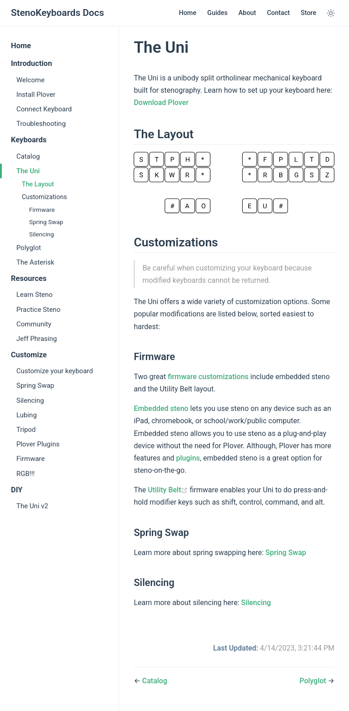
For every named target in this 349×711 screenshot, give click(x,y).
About (247, 13)
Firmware (42, 209)
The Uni (28, 171)
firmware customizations (208, 376)
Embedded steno (161, 408)
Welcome (30, 80)
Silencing (41, 234)
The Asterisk (35, 262)
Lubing (26, 415)
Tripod (26, 430)
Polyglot (28, 248)
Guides (217, 13)
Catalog (28, 156)
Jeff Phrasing (36, 339)
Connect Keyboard (44, 109)
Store (308, 13)
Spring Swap (46, 221)
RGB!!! (25, 474)
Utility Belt (168, 490)
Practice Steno (38, 309)
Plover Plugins (38, 444)
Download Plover (161, 102)
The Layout (38, 184)
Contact (278, 13)
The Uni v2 (32, 506)
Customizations (44, 196)
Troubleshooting (41, 124)
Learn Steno (34, 294)
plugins (188, 458)
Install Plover (35, 94)
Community (33, 324)
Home (187, 13)
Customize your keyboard (54, 371)
